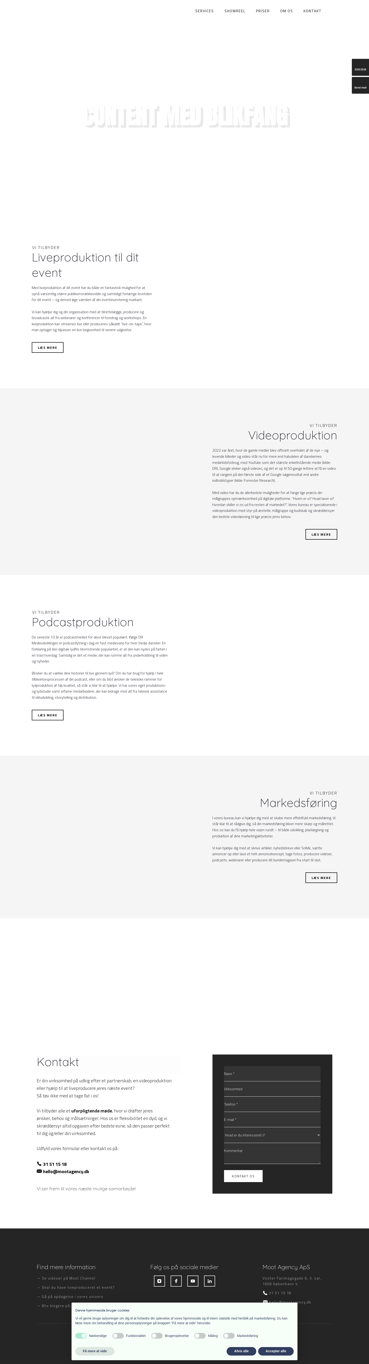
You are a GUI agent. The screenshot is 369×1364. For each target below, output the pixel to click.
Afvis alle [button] (241, 1351)
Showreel (235, 10)
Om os (286, 10)
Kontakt (313, 10)
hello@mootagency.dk (66, 1171)
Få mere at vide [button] (95, 1351)
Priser (263, 10)
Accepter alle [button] (276, 1351)
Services (204, 10)
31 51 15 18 (55, 1164)
